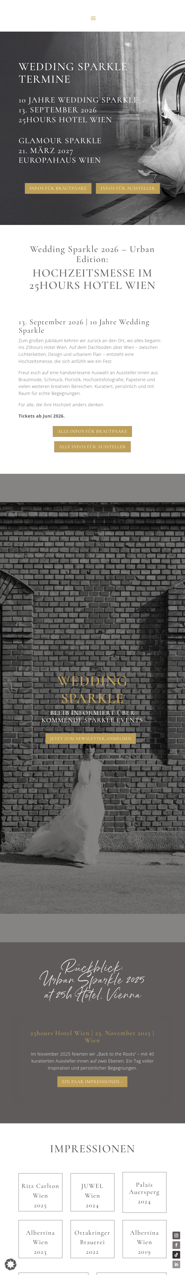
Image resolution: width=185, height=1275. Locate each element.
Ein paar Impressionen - (92, 1082)
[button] (10, 1264)
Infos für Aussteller (128, 188)
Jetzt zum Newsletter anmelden (90, 738)
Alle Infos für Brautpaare (92, 431)
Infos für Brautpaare (58, 188)
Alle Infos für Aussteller (92, 446)
